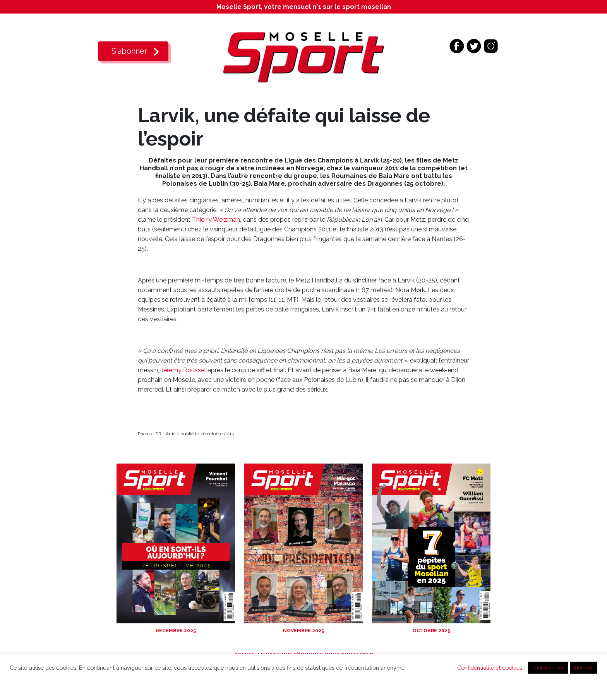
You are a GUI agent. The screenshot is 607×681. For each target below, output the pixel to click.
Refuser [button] (584, 668)
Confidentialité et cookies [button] (489, 667)
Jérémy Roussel (184, 370)
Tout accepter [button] (548, 668)
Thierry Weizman (216, 219)
